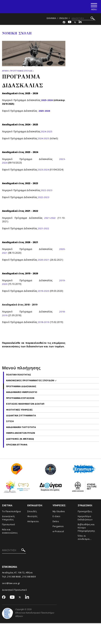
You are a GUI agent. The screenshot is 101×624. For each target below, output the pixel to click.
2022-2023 (46, 191)
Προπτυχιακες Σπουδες (21, 71)
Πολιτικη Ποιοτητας (18, 375)
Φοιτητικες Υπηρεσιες (19, 410)
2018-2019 (43, 322)
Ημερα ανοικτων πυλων (20, 433)
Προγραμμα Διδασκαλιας (21, 387)
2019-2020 (43, 291)
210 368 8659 (29, 577)
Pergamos (58, 527)
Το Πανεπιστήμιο (11, 512)
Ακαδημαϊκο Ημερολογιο (21, 392)
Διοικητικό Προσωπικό (14, 590)
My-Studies (59, 512)
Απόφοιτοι (33, 522)
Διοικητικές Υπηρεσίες (8, 519)
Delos (56, 522)
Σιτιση (10, 422)
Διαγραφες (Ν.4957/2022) (20, 439)
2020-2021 (43, 260)
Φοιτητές (32, 517)
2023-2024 (44, 170)
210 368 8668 (14, 577)
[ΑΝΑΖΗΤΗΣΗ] (84, 19)
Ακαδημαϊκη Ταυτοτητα (21, 427)
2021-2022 (50, 218)
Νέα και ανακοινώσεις (9, 532)
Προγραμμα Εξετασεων (20, 398)
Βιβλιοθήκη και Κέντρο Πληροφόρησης (86, 528)
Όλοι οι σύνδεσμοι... (84, 538)
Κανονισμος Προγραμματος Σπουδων (30, 381)
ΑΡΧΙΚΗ (5, 71)
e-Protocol (58, 532)
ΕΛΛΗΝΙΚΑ (51, 19)
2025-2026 (47, 101)
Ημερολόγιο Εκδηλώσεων (85, 519)
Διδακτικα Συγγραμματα (21, 416)
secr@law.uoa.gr (11, 584)
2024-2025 (46, 132)
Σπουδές (32, 512)
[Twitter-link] (75, 23)
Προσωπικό (8, 525)
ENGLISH (63, 19)
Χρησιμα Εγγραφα (16, 445)
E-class (56, 517)
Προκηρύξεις (85, 512)
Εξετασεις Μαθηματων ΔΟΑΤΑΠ (25, 404)
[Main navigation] (93, 7)
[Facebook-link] (64, 23)
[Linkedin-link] (80, 23)
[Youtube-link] (69, 23)
